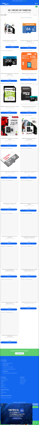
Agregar (12, 47)
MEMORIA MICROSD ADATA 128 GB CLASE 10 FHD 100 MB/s (29, 204)
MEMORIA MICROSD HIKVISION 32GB (9, 203)
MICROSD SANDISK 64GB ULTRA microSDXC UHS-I (10, 171)
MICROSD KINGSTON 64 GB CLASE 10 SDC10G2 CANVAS (9, 139)
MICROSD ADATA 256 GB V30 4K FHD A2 (29, 106)
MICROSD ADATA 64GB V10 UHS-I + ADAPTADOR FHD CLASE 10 (29, 41)
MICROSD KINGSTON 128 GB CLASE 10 (10, 40)
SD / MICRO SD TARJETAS (29, 42)
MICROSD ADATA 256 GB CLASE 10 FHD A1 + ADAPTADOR (10, 237)
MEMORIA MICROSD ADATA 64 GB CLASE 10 (29, 302)
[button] (19, 353)
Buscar (36, 6)
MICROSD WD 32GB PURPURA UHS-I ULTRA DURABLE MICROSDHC (10, 270)
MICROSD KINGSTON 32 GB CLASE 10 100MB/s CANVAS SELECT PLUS (9, 303)
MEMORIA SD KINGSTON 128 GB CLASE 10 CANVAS (10, 106)
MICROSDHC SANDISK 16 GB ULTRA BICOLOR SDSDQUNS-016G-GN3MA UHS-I (29, 237)
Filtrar (2, 14)
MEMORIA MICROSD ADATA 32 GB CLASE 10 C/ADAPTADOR (10, 336)
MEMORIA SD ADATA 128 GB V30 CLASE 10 (29, 73)
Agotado (28, 47)
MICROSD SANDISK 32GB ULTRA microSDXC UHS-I (29, 171)
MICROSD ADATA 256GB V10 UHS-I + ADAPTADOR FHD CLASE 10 (10, 74)
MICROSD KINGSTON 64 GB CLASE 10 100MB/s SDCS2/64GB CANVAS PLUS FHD (29, 270)
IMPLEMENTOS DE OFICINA (10, 41)
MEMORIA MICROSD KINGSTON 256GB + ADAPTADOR (29, 139)
